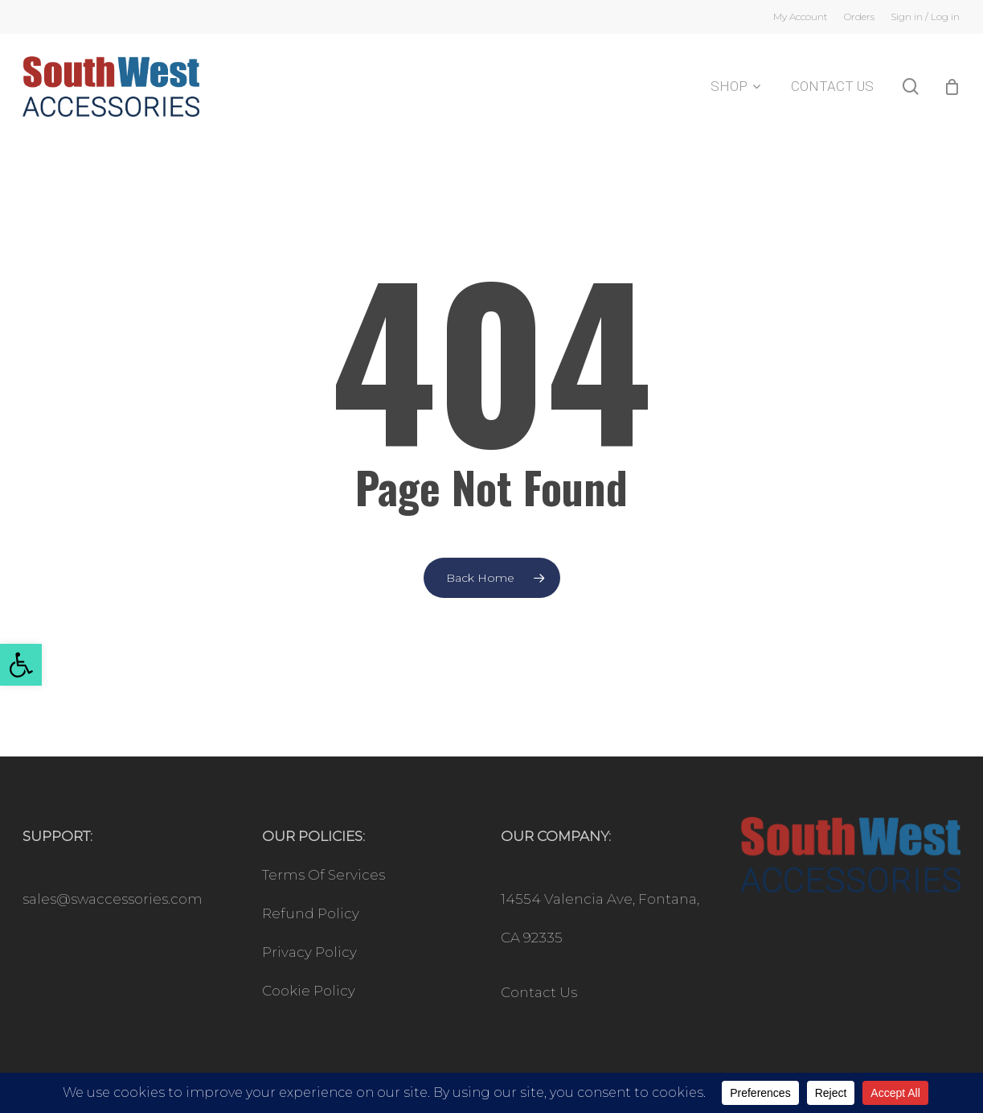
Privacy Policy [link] (309, 952)
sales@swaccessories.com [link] (113, 899)
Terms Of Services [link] (323, 875)
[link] (21, 665)
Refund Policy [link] (310, 913)
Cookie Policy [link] (308, 991)
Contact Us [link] (539, 992)
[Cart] (951, 87)
